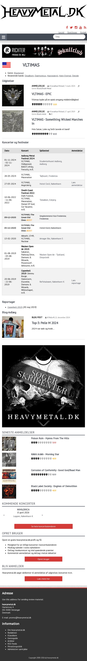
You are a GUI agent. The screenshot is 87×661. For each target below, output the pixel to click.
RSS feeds (12, 643)
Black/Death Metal (44, 88)
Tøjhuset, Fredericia (48, 176)
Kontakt (83, 32)
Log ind (61, 32)
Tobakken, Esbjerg (48, 199)
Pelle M (51, 317)
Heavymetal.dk (43, 12)
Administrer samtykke (17, 649)
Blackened (19, 73)
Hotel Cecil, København (50, 183)
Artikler (11, 641)
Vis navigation (2, 35)
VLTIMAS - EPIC (41, 94)
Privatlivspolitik (15, 646)
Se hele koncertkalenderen (43, 526)
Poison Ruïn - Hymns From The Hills (50, 438)
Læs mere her (43, 578)
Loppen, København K (23, 516)
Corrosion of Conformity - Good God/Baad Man (55, 470)
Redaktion (12, 632)
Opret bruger (72, 32)
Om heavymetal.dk (16, 630)
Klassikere (12, 635)
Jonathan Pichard (57, 86)
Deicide (75, 75)
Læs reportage (76, 281)
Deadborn (29, 75)
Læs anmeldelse (77, 183)
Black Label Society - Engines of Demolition (54, 486)
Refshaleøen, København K (52, 281)
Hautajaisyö (52, 75)
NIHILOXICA (23, 509)
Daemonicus (40, 75)
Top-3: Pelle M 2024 (45, 323)
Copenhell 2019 (15, 307)
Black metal (41, 114)
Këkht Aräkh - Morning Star (45, 454)
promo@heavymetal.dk (20, 617)
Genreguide (13, 638)
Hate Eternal (65, 75)
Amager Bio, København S (51, 238)
